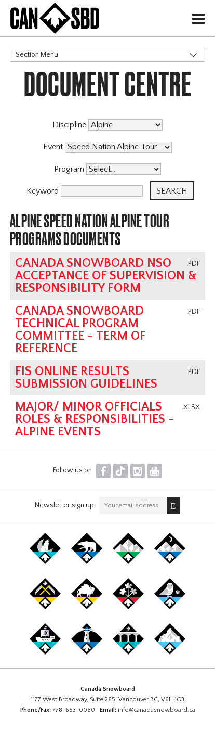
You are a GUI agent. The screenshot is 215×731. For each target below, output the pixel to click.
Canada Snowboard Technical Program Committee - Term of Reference (80, 329)
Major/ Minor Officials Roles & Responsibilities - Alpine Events (94, 419)
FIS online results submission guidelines (86, 378)
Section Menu (37, 54)
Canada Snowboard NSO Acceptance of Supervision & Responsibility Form (106, 276)
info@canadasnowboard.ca (156, 710)
